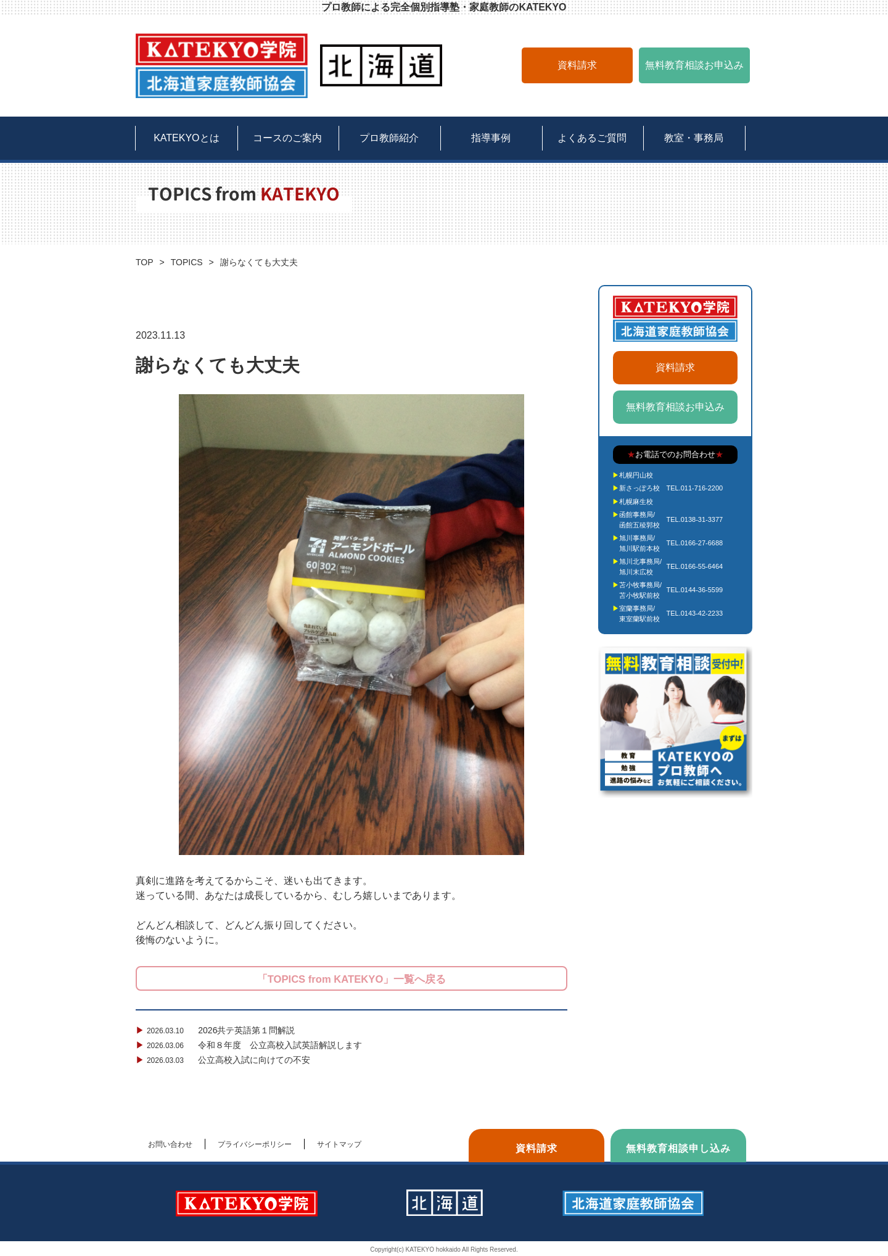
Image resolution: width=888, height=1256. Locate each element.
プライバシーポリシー (255, 1144)
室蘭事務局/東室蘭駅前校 (639, 613)
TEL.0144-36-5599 (694, 589)
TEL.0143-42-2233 (694, 613)
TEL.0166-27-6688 (694, 543)
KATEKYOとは (186, 138)
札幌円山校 (636, 475)
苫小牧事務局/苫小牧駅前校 (640, 590)
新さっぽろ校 (639, 488)
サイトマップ (339, 1144)
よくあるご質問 (592, 138)
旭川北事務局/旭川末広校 (640, 567)
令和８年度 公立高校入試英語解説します (250, 1045)
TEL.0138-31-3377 (694, 519)
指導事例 (491, 138)
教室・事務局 (693, 138)
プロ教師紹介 (389, 138)
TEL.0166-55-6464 (694, 566)
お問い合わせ (170, 1144)
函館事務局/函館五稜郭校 (639, 520)
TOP (145, 262)
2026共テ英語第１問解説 (216, 1030)
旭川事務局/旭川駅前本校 (639, 543)
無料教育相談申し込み (678, 1148)
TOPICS (187, 262)
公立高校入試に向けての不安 (224, 1060)
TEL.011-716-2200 (694, 488)
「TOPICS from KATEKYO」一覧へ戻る (351, 979)
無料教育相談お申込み (694, 65)
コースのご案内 (287, 138)
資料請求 (577, 65)
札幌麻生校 (636, 501)
